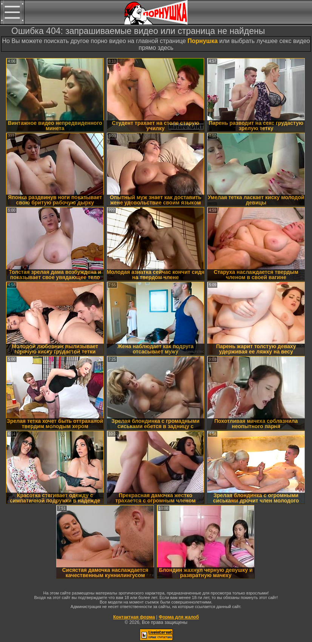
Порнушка (203, 41)
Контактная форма (134, 617)
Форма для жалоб (179, 617)
